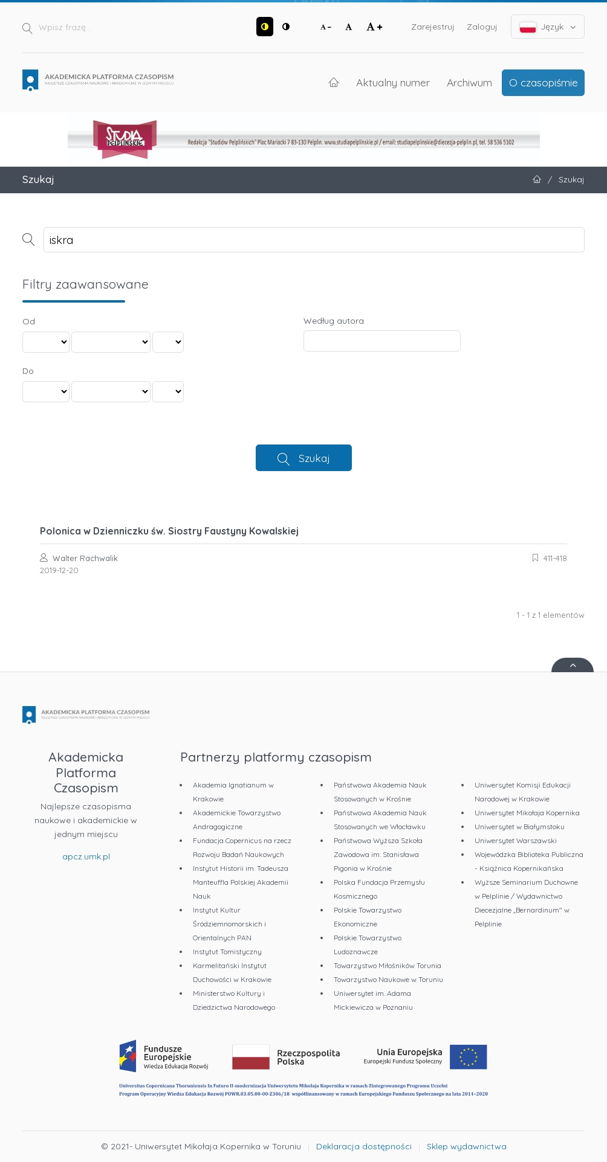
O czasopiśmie (543, 82)
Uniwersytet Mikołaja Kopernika (527, 812)
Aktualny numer (393, 82)
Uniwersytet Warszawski (516, 840)
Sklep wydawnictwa (467, 1146)
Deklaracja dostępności (364, 1146)
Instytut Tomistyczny (227, 951)
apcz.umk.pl (86, 856)
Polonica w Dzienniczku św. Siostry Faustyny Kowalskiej (169, 531)
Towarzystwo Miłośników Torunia (387, 965)
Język (548, 27)
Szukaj (314, 457)
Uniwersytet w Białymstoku (520, 826)
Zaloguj (482, 26)
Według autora (334, 320)
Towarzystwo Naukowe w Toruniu (388, 979)
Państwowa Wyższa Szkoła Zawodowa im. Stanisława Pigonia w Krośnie (378, 854)
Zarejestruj (433, 26)
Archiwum (469, 82)
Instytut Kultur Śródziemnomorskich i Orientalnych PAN (229, 923)
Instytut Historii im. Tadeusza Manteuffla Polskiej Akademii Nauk (240, 882)
